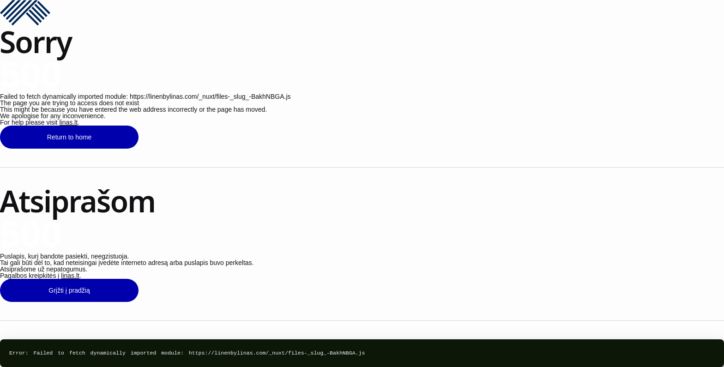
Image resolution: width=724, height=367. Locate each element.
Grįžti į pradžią (69, 290)
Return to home (69, 137)
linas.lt (68, 122)
